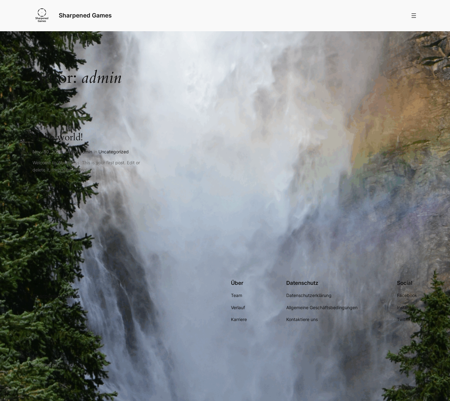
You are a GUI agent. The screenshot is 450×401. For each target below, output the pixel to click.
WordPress (71, 365)
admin (86, 151)
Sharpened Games (85, 15)
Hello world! (57, 137)
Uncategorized (113, 151)
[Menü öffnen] (414, 15)
